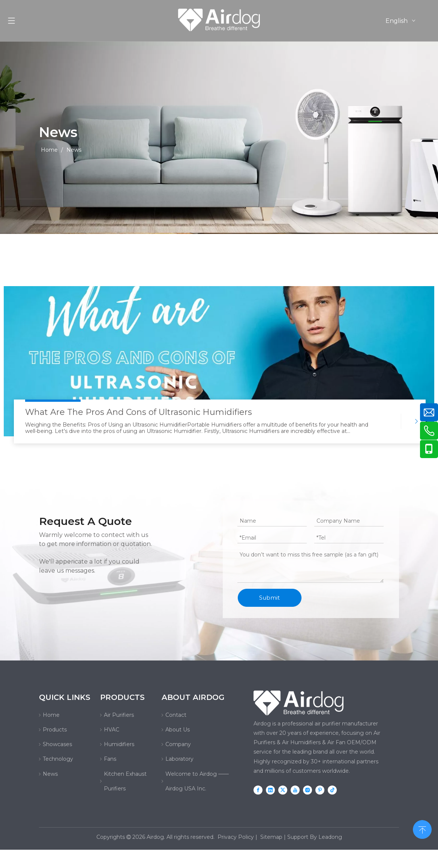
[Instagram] (307, 790)
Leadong (330, 837)
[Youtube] (295, 790)
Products (55, 729)
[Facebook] (258, 790)
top (422, 828)
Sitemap (271, 837)
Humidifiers (119, 744)
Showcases (57, 744)
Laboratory (179, 758)
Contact (175, 715)
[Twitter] (282, 790)
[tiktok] (332, 790)
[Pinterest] (319, 790)
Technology (58, 758)
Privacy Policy (236, 837)
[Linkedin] (270, 790)
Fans (110, 758)
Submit (269, 597)
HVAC (111, 729)
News (50, 774)
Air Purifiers (119, 715)
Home (51, 715)
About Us (177, 729)
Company (178, 744)
